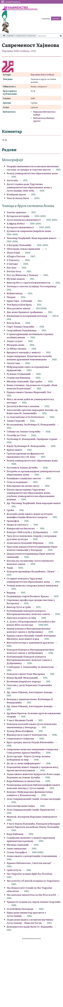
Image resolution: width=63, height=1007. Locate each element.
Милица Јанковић (18, 844)
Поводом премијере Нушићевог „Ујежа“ (31, 571)
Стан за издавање (17, 482)
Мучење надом (16, 278)
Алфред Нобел (16, 223)
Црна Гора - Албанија (19, 300)
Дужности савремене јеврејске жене (29, 231)
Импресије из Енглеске (21, 528)
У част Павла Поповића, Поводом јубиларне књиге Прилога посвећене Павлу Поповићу (33, 825)
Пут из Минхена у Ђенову (22, 275)
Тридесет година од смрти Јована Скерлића (33, 901)
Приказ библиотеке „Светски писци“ (29, 863)
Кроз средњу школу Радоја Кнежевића (30, 742)
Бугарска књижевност (20, 227)
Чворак (11, 297)
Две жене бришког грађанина (25, 312)
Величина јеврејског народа (24, 681)
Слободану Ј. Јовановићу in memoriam (30, 667)
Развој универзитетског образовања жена (32, 460)
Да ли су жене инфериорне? (24, 763)
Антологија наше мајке (21, 806)
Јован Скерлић (16, 420)
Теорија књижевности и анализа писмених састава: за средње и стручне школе (33, 168)
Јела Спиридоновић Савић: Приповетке (31, 809)
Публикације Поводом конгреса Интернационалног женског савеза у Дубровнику (29, 660)
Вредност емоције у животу (24, 352)
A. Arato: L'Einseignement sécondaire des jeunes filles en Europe (31, 623)
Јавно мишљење (17, 848)
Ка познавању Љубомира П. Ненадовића (31, 424)
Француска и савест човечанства (27, 734)
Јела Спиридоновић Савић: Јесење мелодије (33, 798)
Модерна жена (15, 344)
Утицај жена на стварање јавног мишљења (32, 585)
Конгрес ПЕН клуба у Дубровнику (27, 532)
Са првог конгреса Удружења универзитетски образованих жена (28, 580)
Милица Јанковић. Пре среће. (25, 381)
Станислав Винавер (18, 377)
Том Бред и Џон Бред (19, 304)
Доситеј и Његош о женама (23, 406)
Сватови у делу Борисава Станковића (29, 685)
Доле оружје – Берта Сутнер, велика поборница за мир (28, 758)
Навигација (10, 1)
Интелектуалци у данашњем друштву (30, 642)
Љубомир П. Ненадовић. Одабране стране (32, 439)
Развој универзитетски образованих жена (32, 173)
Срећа (10, 510)
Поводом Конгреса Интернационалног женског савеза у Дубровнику (30, 651)
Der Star (12, 267)
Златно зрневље (16, 212)
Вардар (11, 592)
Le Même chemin (16, 348)
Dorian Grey (14, 271)
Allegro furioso (16, 256)
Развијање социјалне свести (24, 478)
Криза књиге (14, 449)
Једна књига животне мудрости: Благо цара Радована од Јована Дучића (33, 775)
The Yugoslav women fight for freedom (29, 873)
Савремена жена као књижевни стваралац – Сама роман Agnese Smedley (33, 751)
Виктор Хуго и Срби (19, 607)
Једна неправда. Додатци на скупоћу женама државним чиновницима (29, 357)
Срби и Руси (14, 870)
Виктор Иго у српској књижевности (28, 282)
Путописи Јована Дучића (22, 467)
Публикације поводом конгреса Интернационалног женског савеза (28, 612)
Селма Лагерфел (17, 852)
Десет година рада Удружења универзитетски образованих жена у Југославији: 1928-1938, (29, 187)
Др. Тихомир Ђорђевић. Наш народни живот (34, 503)
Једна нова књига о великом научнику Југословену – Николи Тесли (30, 921)
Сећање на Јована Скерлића (23, 431)
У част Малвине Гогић (20, 720)
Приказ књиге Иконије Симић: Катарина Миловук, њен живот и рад (31, 637)
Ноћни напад (15, 293)
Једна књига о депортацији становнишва (32, 856)
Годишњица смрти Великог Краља (28, 596)
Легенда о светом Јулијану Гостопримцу (31, 286)
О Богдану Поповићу (19, 245)
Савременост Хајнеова (20, 738)
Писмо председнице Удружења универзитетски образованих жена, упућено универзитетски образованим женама (30, 494)
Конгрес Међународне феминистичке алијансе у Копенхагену (30, 793)
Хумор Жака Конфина (20, 731)
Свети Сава (13, 363)
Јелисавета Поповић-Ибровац (25, 543)
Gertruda (12, 180)
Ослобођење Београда (20, 908)
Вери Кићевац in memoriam (23, 781)
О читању (12, 263)
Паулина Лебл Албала (15, 51)
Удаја (10, 567)
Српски (55, 18)
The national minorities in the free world (31, 894)
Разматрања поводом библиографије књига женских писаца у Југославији (33, 786)
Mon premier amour (19, 308)
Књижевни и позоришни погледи (27, 315)
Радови (10, 35)
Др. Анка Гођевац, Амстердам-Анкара (29, 692)
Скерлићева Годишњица (21, 330)
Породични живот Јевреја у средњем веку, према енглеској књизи (33, 768)
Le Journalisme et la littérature (25, 417)
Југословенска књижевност (24, 219)
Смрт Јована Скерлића (20, 326)
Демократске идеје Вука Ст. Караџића (30, 926)
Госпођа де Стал (16, 435)
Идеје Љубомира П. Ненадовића (26, 446)
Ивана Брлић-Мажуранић (22, 677)
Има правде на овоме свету (23, 485)
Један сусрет (15, 341)
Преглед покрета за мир (21, 617)
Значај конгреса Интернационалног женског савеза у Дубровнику (29, 630)
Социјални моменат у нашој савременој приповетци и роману (31, 839)
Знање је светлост (17, 524)
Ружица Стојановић (19, 374)
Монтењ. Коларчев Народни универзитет (32, 816)
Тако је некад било (18, 198)
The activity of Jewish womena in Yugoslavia (33, 880)
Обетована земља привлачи (23, 248)
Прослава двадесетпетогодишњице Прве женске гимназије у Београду (32, 548)
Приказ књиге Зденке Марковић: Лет (29, 392)
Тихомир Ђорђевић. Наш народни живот (31, 238)
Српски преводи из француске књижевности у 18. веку (25, 455)
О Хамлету (13, 260)
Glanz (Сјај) (13, 252)
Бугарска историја (18, 216)
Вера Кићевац (15, 834)
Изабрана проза (16, 194)
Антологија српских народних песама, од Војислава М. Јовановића (32, 411)
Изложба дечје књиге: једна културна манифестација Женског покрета (30, 515)
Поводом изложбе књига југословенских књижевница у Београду (32, 725)
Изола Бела (13, 322)
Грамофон (13, 520)
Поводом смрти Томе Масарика (26, 674)
